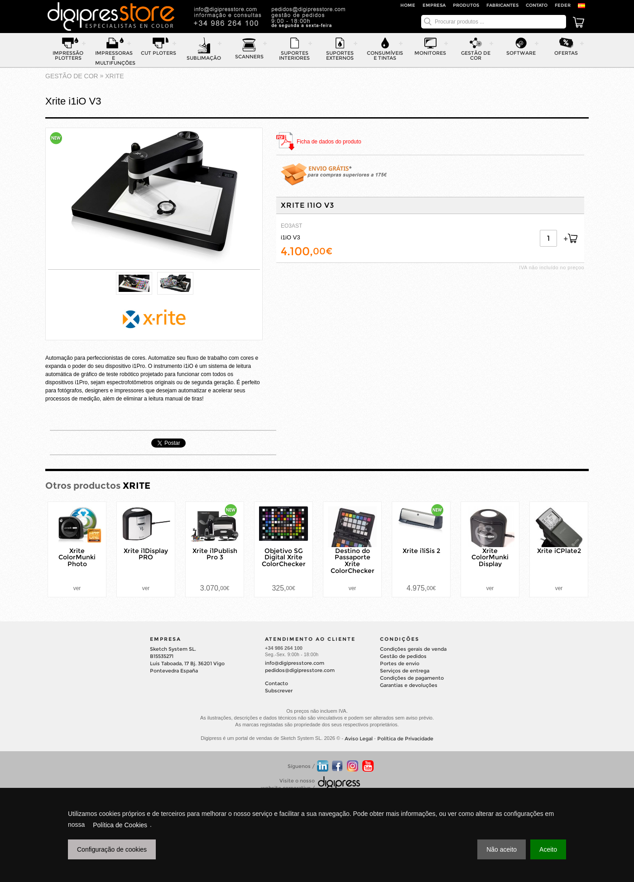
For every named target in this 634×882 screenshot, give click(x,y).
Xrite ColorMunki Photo (77, 557)
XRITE (114, 76)
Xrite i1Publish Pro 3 (214, 553)
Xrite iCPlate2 (559, 550)
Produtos (466, 5)
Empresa (434, 5)
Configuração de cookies (112, 849)
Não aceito (501, 849)
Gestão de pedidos (403, 656)
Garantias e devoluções (408, 685)
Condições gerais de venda (413, 649)
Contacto (276, 683)
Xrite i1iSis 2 (421, 550)
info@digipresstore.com (294, 663)
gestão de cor (71, 76)
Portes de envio (399, 663)
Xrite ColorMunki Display (490, 557)
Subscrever (279, 690)
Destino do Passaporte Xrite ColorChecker (353, 560)
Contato (537, 5)
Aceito (548, 849)
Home (407, 5)
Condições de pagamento (412, 678)
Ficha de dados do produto (329, 142)
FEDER (563, 5)
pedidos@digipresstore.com (300, 670)
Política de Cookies (120, 825)
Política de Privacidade (405, 738)
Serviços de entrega (404, 670)
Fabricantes (502, 5)
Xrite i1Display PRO (146, 553)
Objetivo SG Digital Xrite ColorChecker (284, 557)
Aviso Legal (359, 738)
